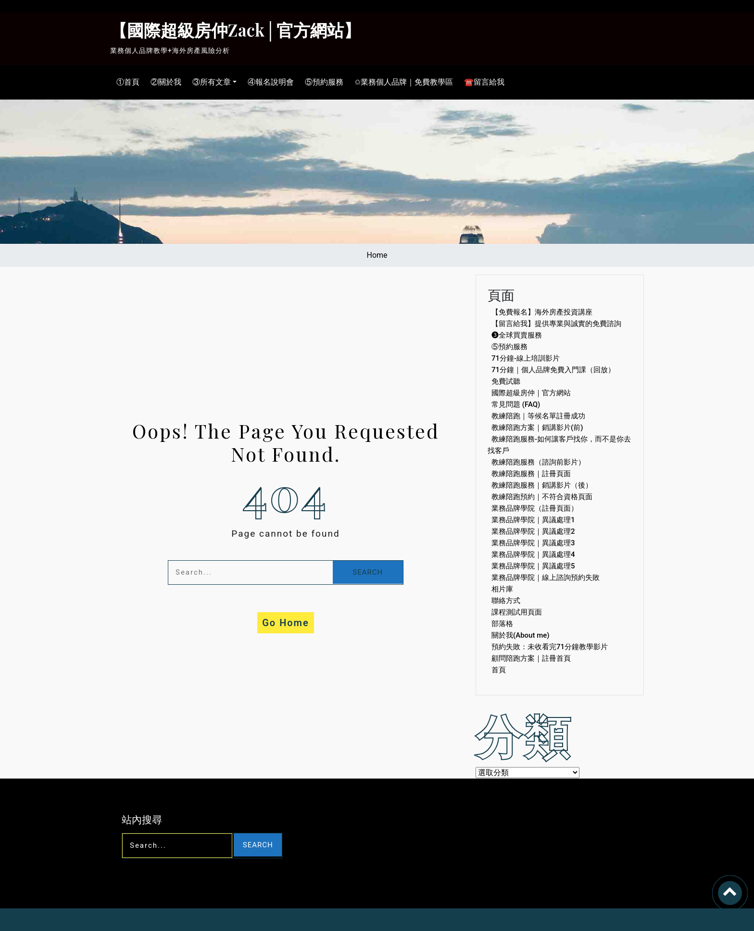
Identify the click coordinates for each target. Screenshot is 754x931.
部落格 (502, 623)
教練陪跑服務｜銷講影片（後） (541, 485)
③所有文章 (209, 82)
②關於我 (163, 82)
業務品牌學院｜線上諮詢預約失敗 (545, 577)
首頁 (498, 670)
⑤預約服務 (321, 82)
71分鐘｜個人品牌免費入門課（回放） (553, 369)
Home (376, 255)
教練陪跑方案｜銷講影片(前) (537, 427)
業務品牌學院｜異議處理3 (533, 543)
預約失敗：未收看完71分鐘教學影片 (549, 646)
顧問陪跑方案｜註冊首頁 (531, 658)
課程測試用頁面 (516, 612)
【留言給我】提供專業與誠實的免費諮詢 (556, 323)
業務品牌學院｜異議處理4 (533, 554)
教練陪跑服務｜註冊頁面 (531, 473)
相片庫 (502, 589)
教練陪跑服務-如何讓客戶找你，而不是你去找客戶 (559, 445)
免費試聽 (505, 381)
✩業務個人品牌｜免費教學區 (401, 82)
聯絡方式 (505, 600)
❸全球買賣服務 (516, 335)
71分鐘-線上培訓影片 (525, 358)
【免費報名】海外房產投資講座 (541, 312)
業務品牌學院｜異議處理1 (533, 520)
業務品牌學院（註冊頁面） (534, 508)
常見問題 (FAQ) (515, 404)
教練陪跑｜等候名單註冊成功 (538, 416)
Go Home (285, 623)
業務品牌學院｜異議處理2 (533, 531)
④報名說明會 (268, 82)
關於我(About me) (520, 635)
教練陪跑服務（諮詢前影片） (538, 462)
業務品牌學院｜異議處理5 (533, 566)
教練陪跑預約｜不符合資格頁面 (541, 496)
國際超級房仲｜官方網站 (531, 393)
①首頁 (125, 82)
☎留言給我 (482, 82)
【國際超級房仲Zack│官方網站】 (235, 29)
